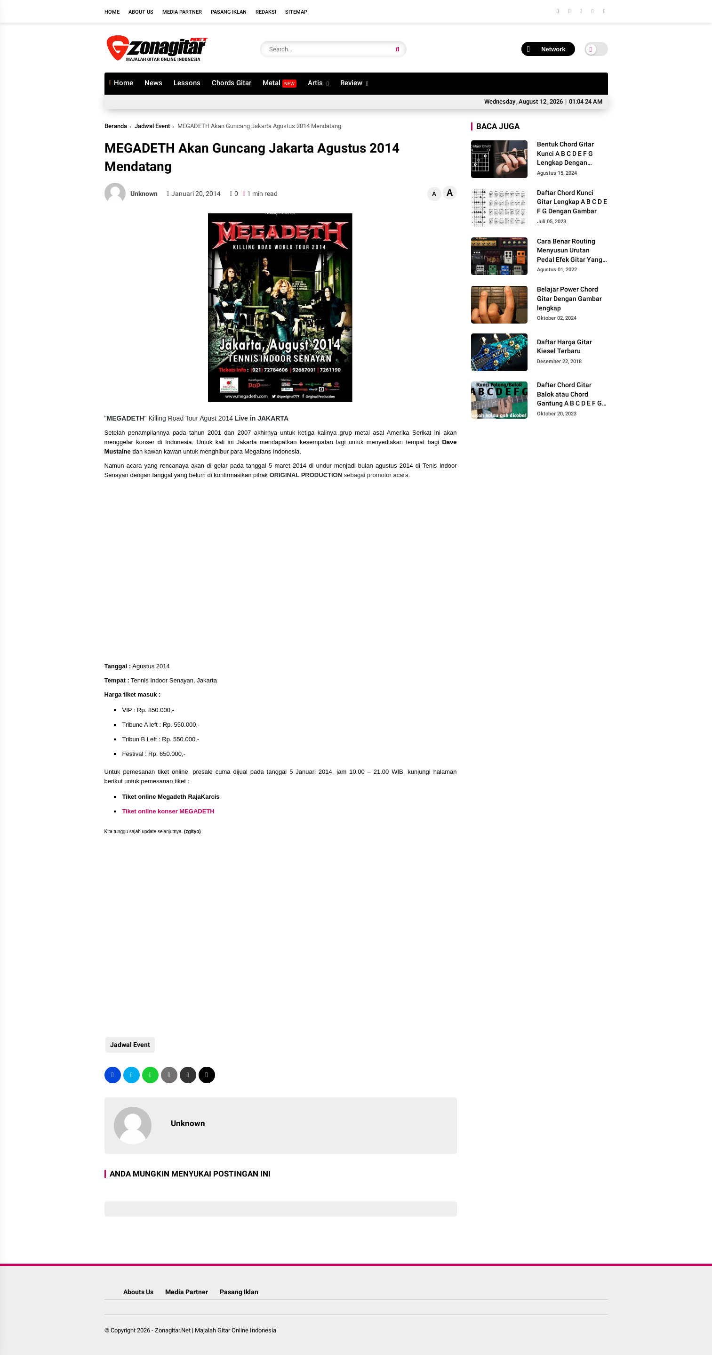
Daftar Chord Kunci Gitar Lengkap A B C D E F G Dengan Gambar (572, 202)
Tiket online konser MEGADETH (168, 811)
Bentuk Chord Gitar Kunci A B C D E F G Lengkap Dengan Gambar (565, 154)
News (153, 83)
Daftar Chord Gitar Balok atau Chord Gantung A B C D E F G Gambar (569, 394)
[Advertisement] (179, 564)
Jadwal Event (152, 126)
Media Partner (182, 12)
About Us (140, 12)
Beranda (115, 126)
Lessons (187, 83)
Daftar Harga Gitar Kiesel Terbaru (564, 346)
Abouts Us (138, 1292)
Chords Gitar (231, 83)
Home (112, 12)
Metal (279, 83)
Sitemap (296, 12)
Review (351, 83)
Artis (315, 83)
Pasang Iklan (229, 12)
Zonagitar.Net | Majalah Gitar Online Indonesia (215, 1330)
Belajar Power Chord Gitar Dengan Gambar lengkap (569, 298)
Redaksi (266, 12)
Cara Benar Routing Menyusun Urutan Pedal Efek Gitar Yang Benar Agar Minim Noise (569, 251)
